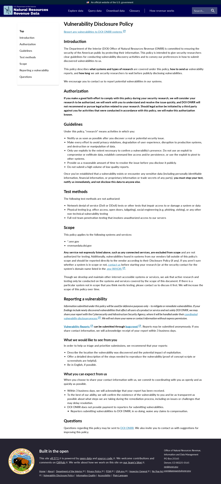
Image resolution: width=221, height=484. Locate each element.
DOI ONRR (127, 428)
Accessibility (104, 475)
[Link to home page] (26, 11)
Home (42, 471)
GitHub (62, 462)
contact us (114, 264)
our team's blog (133, 462)
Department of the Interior (70, 471)
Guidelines (26, 50)
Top (22, 31)
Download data (115, 10)
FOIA (109, 471)
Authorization (28, 44)
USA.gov (121, 471)
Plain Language (120, 475)
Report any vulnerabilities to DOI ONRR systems (95, 31)
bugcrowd (133, 326)
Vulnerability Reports (78, 326)
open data (86, 458)
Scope (23, 63)
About (51, 471)
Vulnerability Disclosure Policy (58, 475)
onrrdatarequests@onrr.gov (177, 470)
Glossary (134, 10)
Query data (95, 10)
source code (106, 458)
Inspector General (139, 471)
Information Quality (86, 475)
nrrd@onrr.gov (171, 466)
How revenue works (162, 10)
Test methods (28, 57)
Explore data (75, 10)
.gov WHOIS (116, 268)
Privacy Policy (95, 471)
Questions (26, 76)
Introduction (27, 37)
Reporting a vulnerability (34, 70)
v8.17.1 (55, 458)
